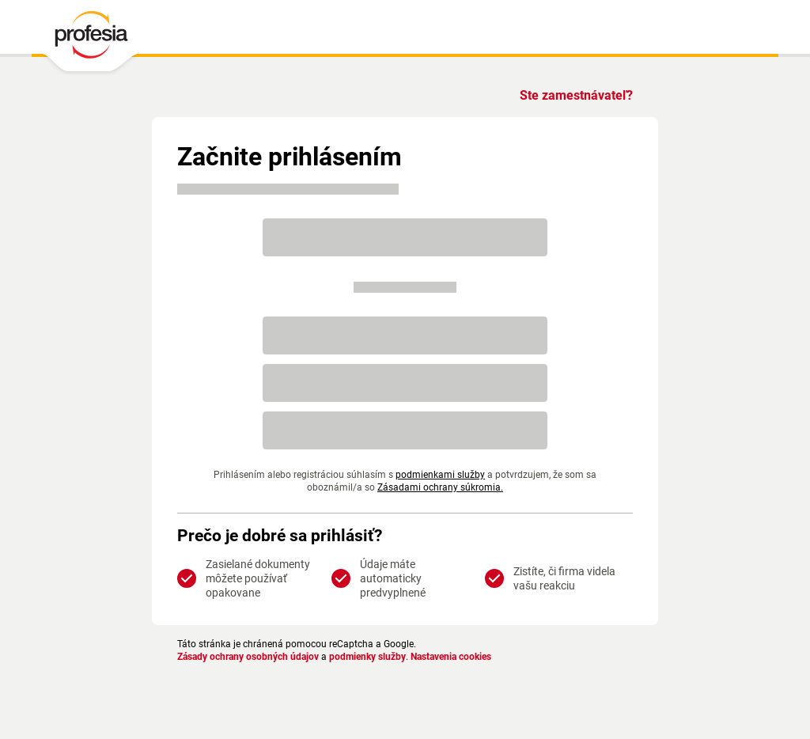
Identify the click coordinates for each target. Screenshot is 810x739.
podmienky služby (382, 656)
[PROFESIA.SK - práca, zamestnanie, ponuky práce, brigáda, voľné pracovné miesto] (90, 39)
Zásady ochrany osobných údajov (253, 656)
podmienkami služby (439, 474)
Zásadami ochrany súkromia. (438, 487)
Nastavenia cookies (472, 656)
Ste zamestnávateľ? (573, 95)
